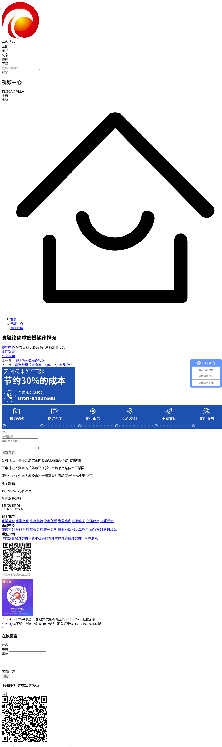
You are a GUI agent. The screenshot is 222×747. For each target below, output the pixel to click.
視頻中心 (16, 323)
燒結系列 (78, 531)
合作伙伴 (92, 523)
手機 (5, 651)
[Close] (4, 699)
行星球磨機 (89, 540)
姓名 (5, 646)
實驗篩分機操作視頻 (30, 360)
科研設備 (110, 531)
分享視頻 (8, 356)
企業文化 (22, 523)
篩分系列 (36, 531)
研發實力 (78, 523)
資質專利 (64, 523)
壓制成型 (64, 531)
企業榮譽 (50, 523)
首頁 (13, 319)
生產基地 (36, 523)
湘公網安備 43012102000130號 (79, 625)
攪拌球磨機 (56, 540)
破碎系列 (22, 531)
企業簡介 (8, 523)
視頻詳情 (16, 328)
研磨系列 (8, 531)
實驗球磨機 (20, 540)
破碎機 (43, 540)
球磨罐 (7, 540)
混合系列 (50, 531)
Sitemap (7, 625)
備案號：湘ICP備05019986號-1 (34, 625)
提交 (6, 681)
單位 (5, 655)
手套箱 (33, 540)
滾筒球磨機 (73, 540)
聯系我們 (107, 523)
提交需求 (8, 454)
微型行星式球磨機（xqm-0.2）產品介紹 (44, 365)
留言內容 (8, 676)
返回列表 (8, 352)
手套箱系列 (94, 531)
